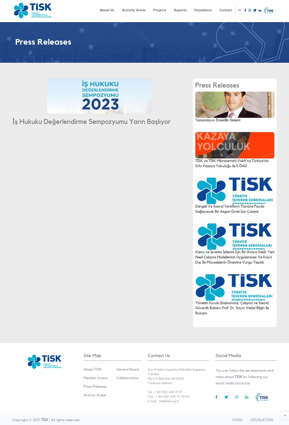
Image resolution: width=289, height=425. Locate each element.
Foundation (203, 10)
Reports (180, 10)
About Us (107, 10)
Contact (225, 10)
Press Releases (95, 386)
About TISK (93, 369)
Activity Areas (134, 10)
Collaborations (128, 378)
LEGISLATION (261, 420)
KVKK (238, 420)
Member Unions (95, 378)
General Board (128, 369)
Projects (159, 10)
